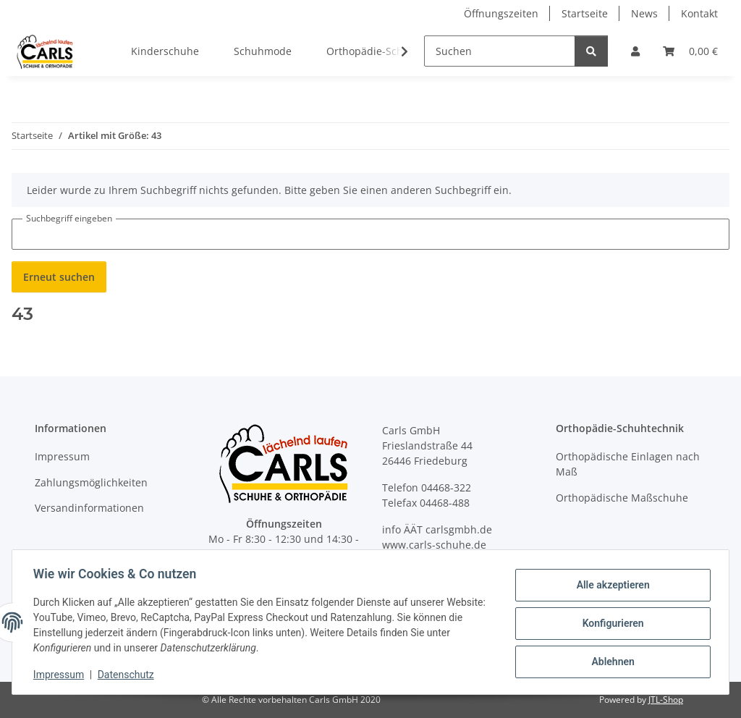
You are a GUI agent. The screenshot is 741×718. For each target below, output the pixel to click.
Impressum (60, 674)
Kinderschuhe (165, 51)
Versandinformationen (89, 508)
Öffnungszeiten (501, 13)
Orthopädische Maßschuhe (622, 497)
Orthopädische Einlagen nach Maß (628, 463)
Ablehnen (610, 661)
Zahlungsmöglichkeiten (91, 482)
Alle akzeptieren (610, 585)
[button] (635, 51)
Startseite (585, 13)
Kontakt (699, 13)
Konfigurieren (610, 623)
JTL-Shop (665, 699)
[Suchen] (499, 51)
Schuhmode (263, 51)
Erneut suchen (59, 277)
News (644, 13)
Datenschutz (128, 674)
